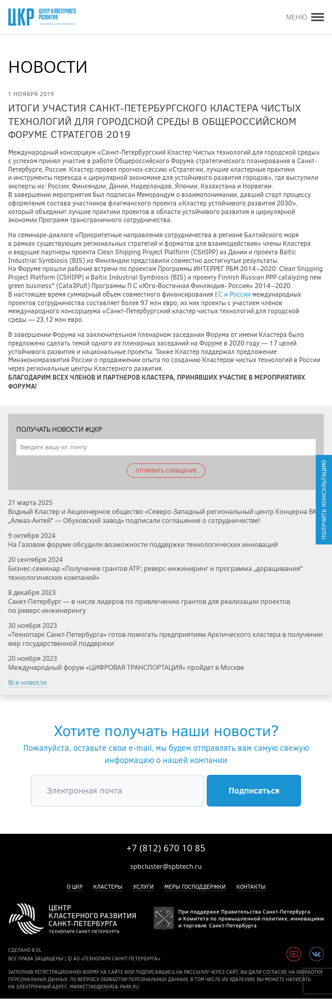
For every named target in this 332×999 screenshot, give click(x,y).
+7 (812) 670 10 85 (166, 848)
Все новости (27, 682)
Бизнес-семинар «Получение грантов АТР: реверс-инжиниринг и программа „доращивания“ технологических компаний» (155, 573)
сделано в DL (25, 950)
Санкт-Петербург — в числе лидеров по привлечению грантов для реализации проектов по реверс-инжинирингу (149, 606)
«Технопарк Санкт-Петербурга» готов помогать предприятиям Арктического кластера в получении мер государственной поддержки (165, 639)
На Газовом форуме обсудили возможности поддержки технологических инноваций (143, 544)
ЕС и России (233, 294)
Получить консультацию (324, 500)
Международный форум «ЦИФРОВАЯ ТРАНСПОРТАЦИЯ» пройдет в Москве (126, 667)
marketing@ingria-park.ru (104, 987)
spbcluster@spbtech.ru (166, 866)
